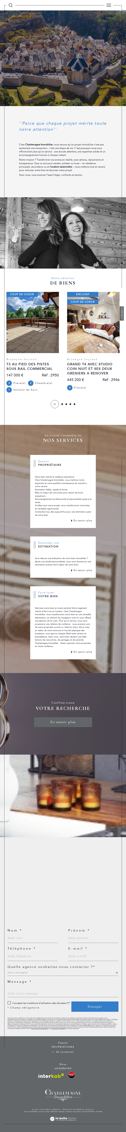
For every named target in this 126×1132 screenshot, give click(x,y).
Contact (122, 313)
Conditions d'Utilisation (58, 1028)
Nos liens (76, 1112)
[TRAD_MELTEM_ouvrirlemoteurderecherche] (11, 5)
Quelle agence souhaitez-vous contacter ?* (51, 967)
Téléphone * (22, 948)
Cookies (99, 1111)
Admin (68, 1112)
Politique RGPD (88, 1112)
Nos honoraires (30, 1112)
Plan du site (44, 1112)
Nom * (15, 930)
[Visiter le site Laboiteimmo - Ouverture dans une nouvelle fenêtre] (63, 1122)
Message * (20, 981)
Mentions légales (57, 1112)
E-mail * (78, 948)
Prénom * (79, 930)
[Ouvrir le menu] (109, 5)
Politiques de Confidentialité (39, 1028)
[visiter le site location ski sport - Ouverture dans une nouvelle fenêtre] (71, 1075)
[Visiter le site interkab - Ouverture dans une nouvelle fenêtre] (51, 1075)
